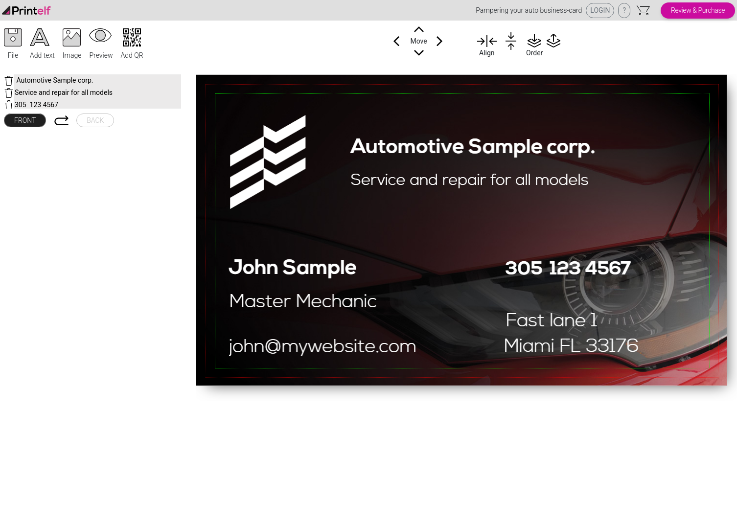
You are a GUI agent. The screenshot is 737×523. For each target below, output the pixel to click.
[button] (13, 44)
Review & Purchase (698, 10)
